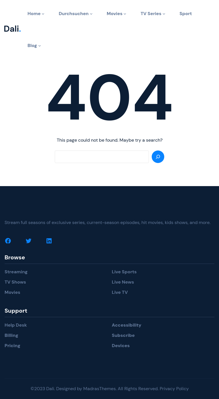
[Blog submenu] (39, 45)
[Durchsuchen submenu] (91, 13)
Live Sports (124, 272)
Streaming (16, 272)
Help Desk (16, 325)
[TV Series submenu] (164, 13)
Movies (12, 292)
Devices (121, 346)
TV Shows (15, 282)
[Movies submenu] (124, 13)
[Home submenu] (43, 13)
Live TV (120, 292)
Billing (11, 335)
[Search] (158, 156)
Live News (123, 282)
